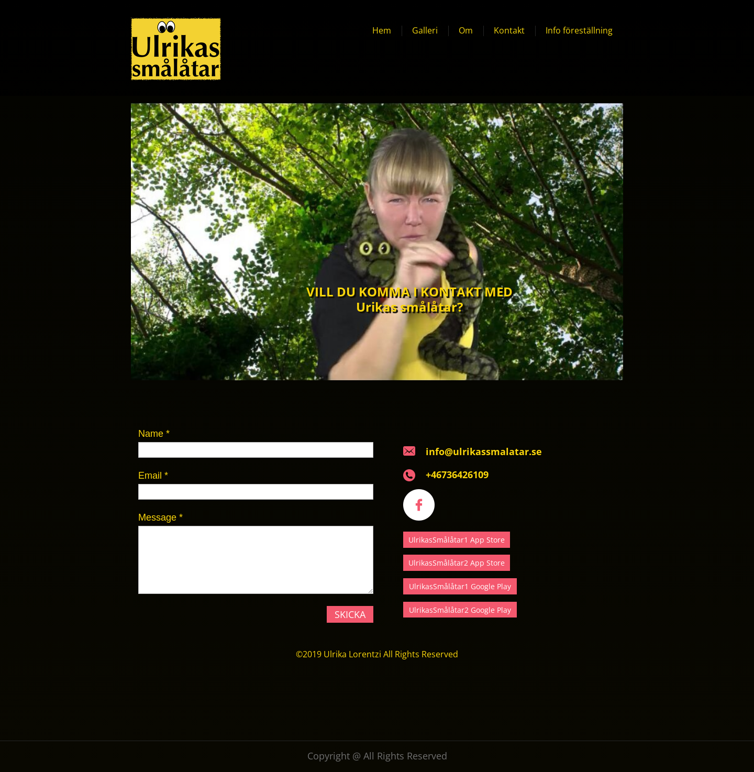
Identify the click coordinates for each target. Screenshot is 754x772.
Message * (160, 517)
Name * (154, 433)
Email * (153, 475)
